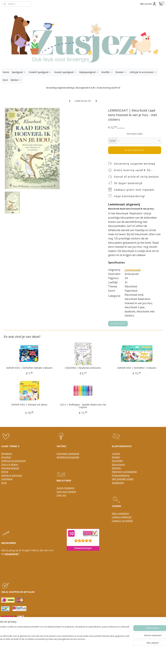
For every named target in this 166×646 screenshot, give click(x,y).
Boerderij (6, 457)
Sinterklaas (7, 478)
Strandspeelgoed (10, 468)
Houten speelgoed (65, 72)
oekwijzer (127, 516)
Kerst (4, 482)
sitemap (67, 633)
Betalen (116, 457)
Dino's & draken (9, 464)
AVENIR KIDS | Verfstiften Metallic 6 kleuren (29, 368)
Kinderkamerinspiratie (68, 457)
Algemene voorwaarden (124, 471)
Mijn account (148, 4)
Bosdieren (6, 453)
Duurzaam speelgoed (68, 453)
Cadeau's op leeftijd (122, 520)
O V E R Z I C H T (118, 323)
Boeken (121, 72)
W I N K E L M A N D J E (134, 150)
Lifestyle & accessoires (143, 72)
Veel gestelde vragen (123, 478)
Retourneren (118, 464)
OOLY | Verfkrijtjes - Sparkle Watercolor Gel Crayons (83, 406)
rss (74, 633)
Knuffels (107, 72)
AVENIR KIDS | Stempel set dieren (29, 404)
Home (6, 72)
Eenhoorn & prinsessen (13, 460)
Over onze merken (66, 491)
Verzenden (117, 460)
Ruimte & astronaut (11, 475)
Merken (16, 79)
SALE (5, 79)
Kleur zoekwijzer (120, 513)
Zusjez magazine (65, 487)
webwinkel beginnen (87, 633)
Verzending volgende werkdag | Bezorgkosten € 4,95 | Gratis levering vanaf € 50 (83, 87)
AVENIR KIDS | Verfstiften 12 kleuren (136, 368)
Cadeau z (117, 516)
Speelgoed (19, 72)
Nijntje (4, 471)
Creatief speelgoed (40, 72)
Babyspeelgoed (89, 72)
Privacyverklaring (120, 475)
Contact (116, 453)
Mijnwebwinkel (115, 633)
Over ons (61, 495)
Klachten (116, 468)
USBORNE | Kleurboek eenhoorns (83, 368)
